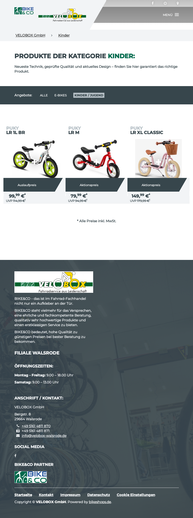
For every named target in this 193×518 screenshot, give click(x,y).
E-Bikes (60, 95)
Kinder (64, 35)
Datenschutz (98, 495)
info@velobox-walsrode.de (44, 435)
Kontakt (46, 495)
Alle (44, 95)
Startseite (23, 495)
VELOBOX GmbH (30, 35)
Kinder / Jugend (88, 95)
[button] (171, 14)
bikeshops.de (100, 502)
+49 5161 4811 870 (36, 426)
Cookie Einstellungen (136, 495)
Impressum (70, 495)
